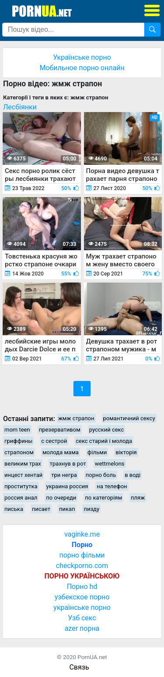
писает (41, 509)
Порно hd (82, 586)
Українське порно (82, 57)
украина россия (67, 486)
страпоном (19, 452)
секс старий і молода (104, 441)
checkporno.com (82, 565)
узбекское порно (82, 597)
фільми (97, 452)
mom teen (17, 429)
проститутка (21, 486)
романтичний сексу (129, 418)
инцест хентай (23, 475)
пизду (91, 509)
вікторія (126, 452)
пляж (138, 497)
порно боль (101, 475)
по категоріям (103, 497)
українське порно (82, 607)
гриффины (18, 441)
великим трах (22, 463)
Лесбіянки (20, 107)
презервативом (59, 429)
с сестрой (54, 441)
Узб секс (82, 618)
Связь (79, 667)
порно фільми (82, 555)
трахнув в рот (68, 463)
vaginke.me (82, 534)
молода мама (60, 452)
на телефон (112, 486)
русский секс (106, 429)
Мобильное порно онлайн (81, 68)
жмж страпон (76, 418)
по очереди (61, 497)
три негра (64, 475)
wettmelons (110, 463)
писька (13, 509)
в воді (132, 475)
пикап (67, 509)
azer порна (82, 628)
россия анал (20, 497)
